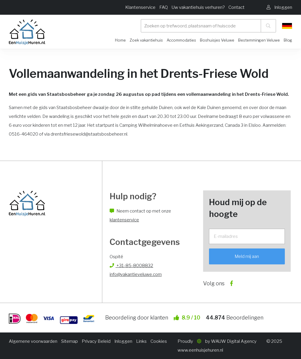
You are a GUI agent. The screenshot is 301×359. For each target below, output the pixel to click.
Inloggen (123, 341)
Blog (288, 40)
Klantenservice (140, 7)
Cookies (158, 341)
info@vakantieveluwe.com (136, 274)
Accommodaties (181, 40)
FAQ (163, 7)
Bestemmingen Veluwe (259, 40)
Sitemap (69, 341)
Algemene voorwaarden (33, 341)
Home (120, 40)
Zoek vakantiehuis (146, 40)
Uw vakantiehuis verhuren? (198, 7)
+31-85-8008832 (131, 265)
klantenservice (124, 220)
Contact (236, 7)
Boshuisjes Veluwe (217, 40)
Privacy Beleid (96, 341)
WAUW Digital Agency (234, 341)
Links (141, 341)
